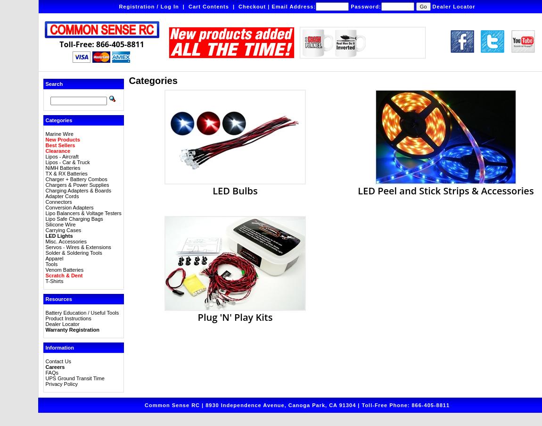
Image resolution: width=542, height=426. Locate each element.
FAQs (52, 373)
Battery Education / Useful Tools (82, 313)
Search (54, 84)
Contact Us (58, 361)
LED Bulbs (235, 186)
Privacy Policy (62, 384)
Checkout (252, 6)
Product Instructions (68, 318)
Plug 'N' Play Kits (235, 312)
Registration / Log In (149, 6)
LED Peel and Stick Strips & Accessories (446, 186)
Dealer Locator (454, 6)
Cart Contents (209, 6)
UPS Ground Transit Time (75, 378)
